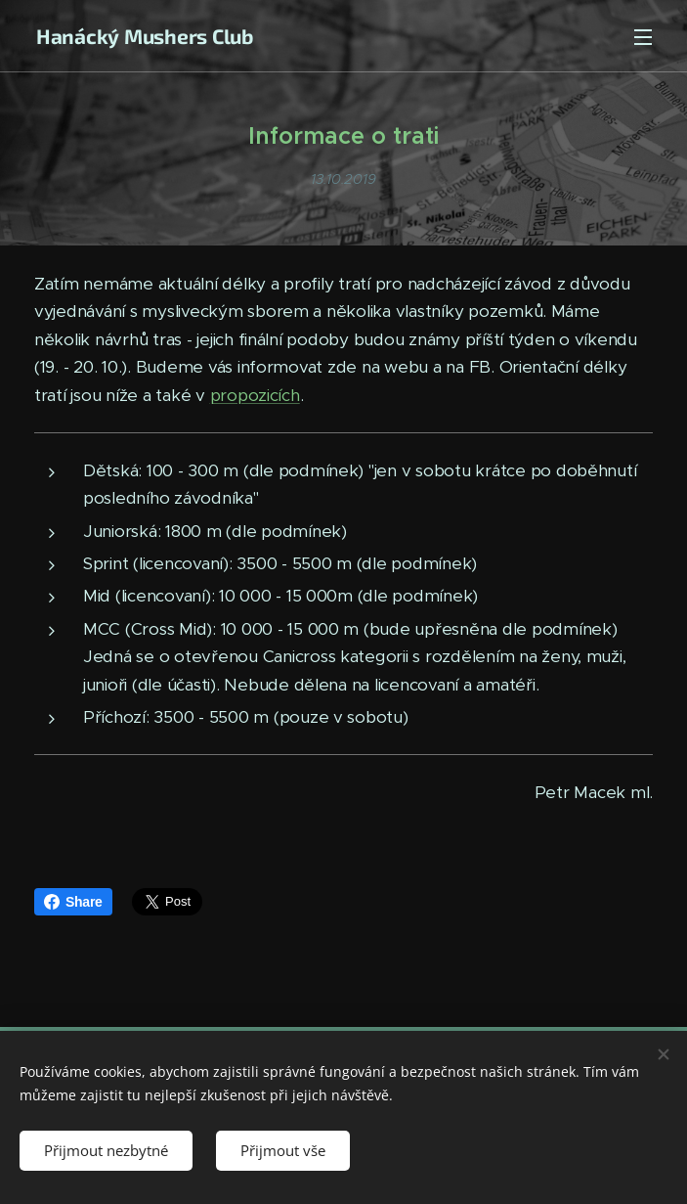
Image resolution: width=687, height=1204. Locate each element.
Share (73, 902)
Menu (643, 37)
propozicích (255, 395)
